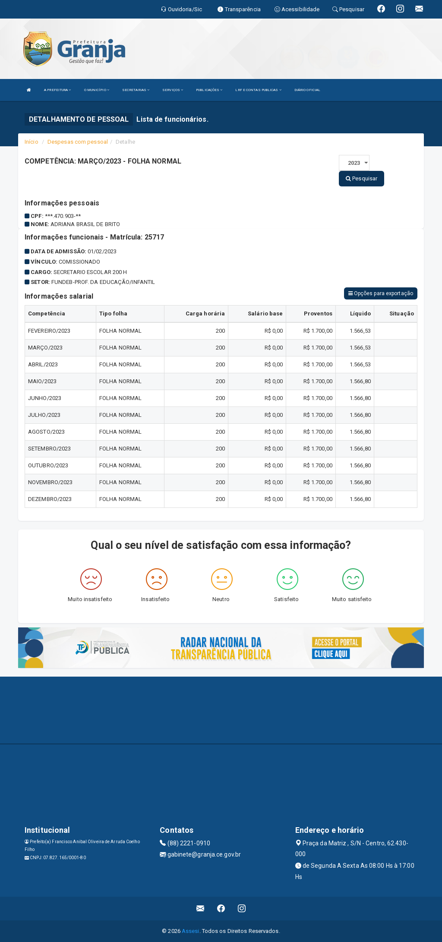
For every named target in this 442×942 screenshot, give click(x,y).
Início (31, 142)
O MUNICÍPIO (96, 90)
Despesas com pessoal (77, 142)
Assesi (190, 931)
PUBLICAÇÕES (209, 90)
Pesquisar (361, 178)
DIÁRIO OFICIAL (307, 90)
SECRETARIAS (135, 90)
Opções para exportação (380, 293)
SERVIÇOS (172, 90)
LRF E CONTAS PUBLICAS (258, 90)
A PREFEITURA (57, 90)
